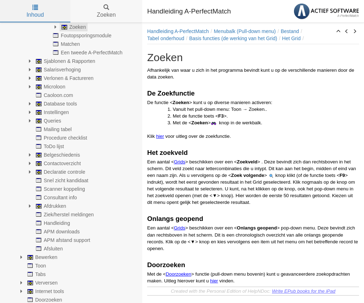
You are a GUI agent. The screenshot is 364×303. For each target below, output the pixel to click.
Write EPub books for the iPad (304, 291)
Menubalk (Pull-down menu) (244, 31)
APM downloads (57, 231)
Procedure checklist (60, 138)
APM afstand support (62, 240)
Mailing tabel (53, 129)
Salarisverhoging (57, 69)
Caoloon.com (53, 95)
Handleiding (52, 223)
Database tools (55, 103)
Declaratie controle (59, 172)
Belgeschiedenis (57, 155)
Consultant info (55, 197)
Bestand (290, 31)
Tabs (36, 274)
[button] (338, 31)
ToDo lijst (49, 146)
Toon (36, 265)
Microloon (49, 86)
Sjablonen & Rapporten (64, 61)
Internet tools (45, 291)
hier (160, 136)
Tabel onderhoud (165, 38)
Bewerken (41, 257)
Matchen (66, 44)
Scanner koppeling (59, 189)
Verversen (42, 282)
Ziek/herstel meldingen (64, 214)
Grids (179, 161)
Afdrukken (50, 206)
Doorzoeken (178, 274)
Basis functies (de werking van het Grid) (233, 38)
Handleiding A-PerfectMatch (178, 31)
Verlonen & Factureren (63, 78)
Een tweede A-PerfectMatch (87, 52)
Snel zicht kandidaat (61, 180)
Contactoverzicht (57, 163)
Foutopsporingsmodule (81, 35)
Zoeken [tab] (106, 11)
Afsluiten (48, 248)
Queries (47, 121)
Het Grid (291, 38)
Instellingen (51, 112)
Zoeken (73, 27)
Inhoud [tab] (35, 11)
